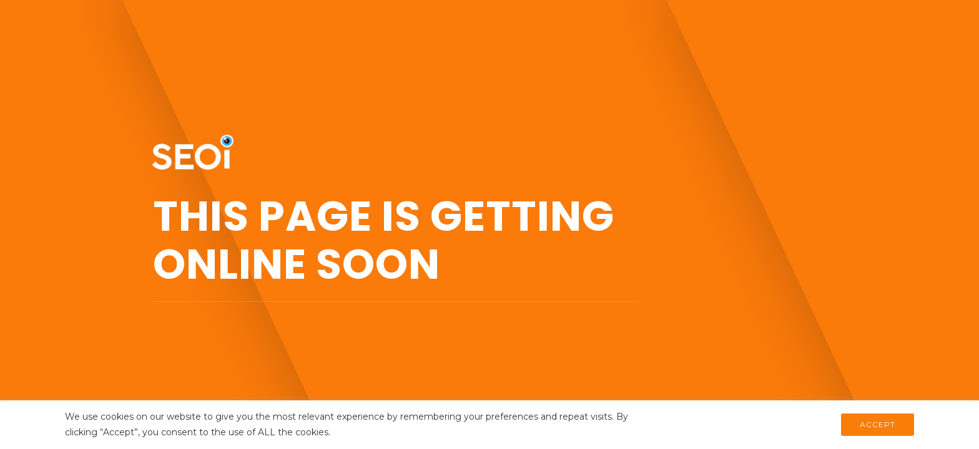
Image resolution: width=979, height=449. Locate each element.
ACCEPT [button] (877, 424)
